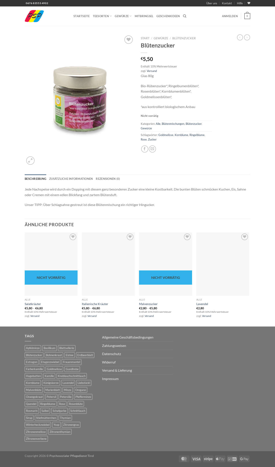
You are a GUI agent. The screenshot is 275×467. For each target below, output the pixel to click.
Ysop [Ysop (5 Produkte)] (56, 424)
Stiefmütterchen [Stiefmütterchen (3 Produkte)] (46, 418)
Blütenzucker (184, 38)
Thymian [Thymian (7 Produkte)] (65, 418)
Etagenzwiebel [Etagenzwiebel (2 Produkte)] (50, 362)
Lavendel (202, 304)
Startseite (81, 16)
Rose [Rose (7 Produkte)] (62, 404)
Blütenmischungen (173, 123)
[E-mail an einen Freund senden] (152, 149)
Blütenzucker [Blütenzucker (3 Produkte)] (34, 355)
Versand (152, 71)
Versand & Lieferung (117, 370)
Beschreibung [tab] (35, 178)
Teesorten (102, 16)
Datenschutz (111, 354)
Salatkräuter (33, 304)
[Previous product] (247, 37)
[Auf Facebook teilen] (144, 149)
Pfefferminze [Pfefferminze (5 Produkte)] (83, 396)
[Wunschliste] (249, 3)
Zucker (152, 139)
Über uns (211, 3)
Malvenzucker (148, 304)
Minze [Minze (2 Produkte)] (67, 390)
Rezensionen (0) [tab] (108, 178)
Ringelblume (197, 135)
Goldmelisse (165, 135)
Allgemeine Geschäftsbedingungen (127, 337)
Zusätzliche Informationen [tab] (71, 178)
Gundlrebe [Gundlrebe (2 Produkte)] (72, 369)
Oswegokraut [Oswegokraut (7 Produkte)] (34, 396)
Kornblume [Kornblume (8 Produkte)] (33, 383)
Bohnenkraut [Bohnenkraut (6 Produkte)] (54, 355)
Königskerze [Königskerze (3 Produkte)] (51, 383)
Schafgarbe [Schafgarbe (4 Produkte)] (59, 410)
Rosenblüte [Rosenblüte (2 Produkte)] (76, 404)
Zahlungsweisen (114, 345)
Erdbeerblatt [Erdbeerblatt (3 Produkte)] (85, 355)
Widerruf (109, 362)
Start (145, 38)
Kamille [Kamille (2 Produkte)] (49, 376)
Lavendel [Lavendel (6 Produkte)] (68, 383)
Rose (144, 139)
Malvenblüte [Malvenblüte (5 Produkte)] (33, 390)
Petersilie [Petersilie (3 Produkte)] (66, 396)
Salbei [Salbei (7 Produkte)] (45, 410)
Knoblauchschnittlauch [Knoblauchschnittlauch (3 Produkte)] (72, 376)
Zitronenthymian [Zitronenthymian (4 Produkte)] (60, 431)
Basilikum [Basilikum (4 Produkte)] (49, 348)
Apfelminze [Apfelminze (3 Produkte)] (33, 348)
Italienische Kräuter (95, 304)
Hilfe (240, 3)
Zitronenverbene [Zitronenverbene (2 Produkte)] (36, 438)
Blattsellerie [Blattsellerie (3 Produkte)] (66, 348)
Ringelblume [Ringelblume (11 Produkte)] (47, 404)
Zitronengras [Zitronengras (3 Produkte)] (71, 424)
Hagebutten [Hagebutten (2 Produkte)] (33, 376)
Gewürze (123, 16)
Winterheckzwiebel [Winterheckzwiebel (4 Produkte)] (38, 424)
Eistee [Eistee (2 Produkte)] (69, 355)
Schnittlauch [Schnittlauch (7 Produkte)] (77, 410)
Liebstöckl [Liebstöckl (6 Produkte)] (84, 383)
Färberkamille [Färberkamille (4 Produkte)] (34, 369)
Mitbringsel (144, 16)
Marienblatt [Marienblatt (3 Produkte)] (52, 390)
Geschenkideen (168, 16)
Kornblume (181, 135)
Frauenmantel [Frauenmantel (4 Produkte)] (71, 362)
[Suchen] (184, 16)
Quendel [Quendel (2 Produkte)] (31, 404)
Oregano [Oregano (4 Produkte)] (80, 390)
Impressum (110, 379)
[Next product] (240, 37)
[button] (230, 16)
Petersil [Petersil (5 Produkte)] (51, 396)
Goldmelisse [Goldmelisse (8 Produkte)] (54, 369)
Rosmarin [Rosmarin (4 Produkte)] (32, 410)
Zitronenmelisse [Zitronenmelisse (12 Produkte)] (36, 431)
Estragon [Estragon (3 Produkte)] (31, 362)
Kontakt (227, 3)
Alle (158, 123)
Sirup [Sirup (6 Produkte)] (29, 418)
